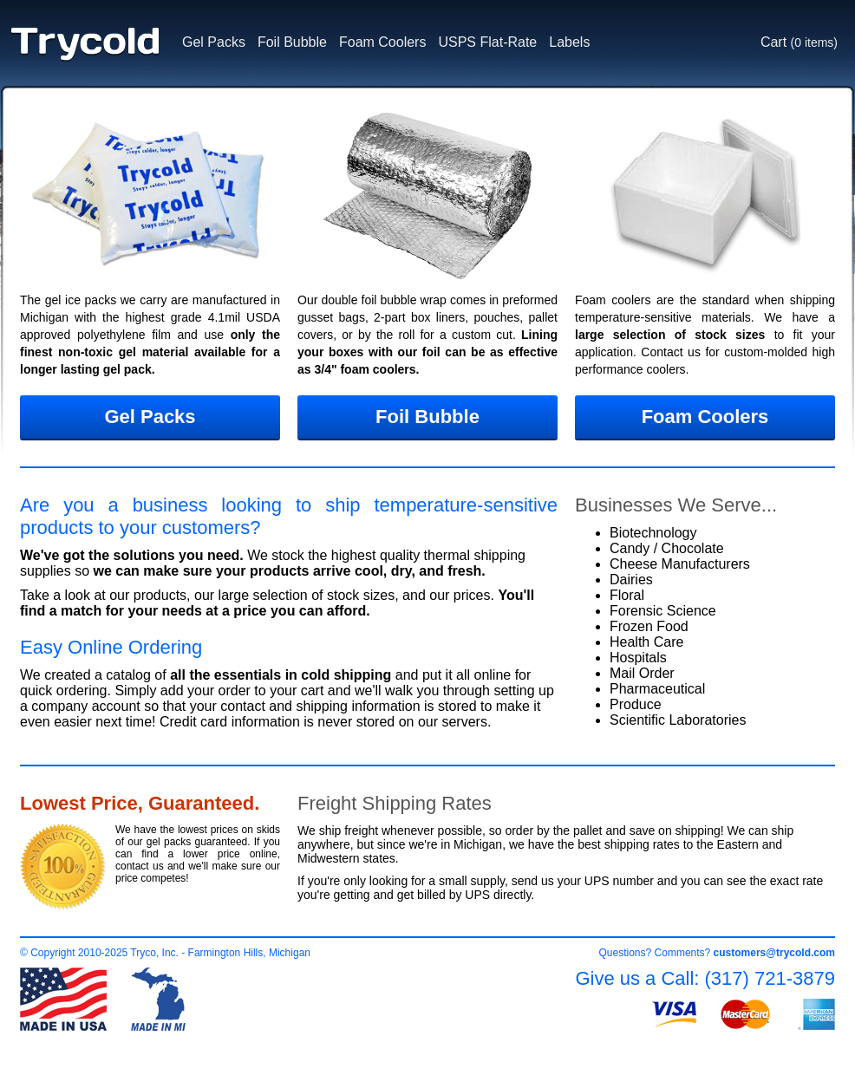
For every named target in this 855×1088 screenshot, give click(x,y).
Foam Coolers (382, 42)
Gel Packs (213, 42)
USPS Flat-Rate (487, 42)
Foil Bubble (292, 42)
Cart (799, 42)
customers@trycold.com (774, 953)
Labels (569, 42)
